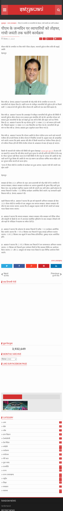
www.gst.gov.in (47, 151)
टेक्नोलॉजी (6, 438)
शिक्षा (5, 482)
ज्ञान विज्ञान (6, 434)
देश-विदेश (6, 442)
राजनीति (6, 466)
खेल (4, 426)
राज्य (4, 470)
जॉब (4, 430)
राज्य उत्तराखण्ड (56, 261)
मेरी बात (6, 458)
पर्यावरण (6, 450)
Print (50, 39)
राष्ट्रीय (5, 478)
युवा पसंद (6, 462)
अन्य (4, 422)
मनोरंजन (6, 454)
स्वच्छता (5, 486)
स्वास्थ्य (5, 490)
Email (58, 39)
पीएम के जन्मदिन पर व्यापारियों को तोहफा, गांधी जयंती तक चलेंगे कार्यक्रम (31, 30)
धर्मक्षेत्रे (5, 446)
